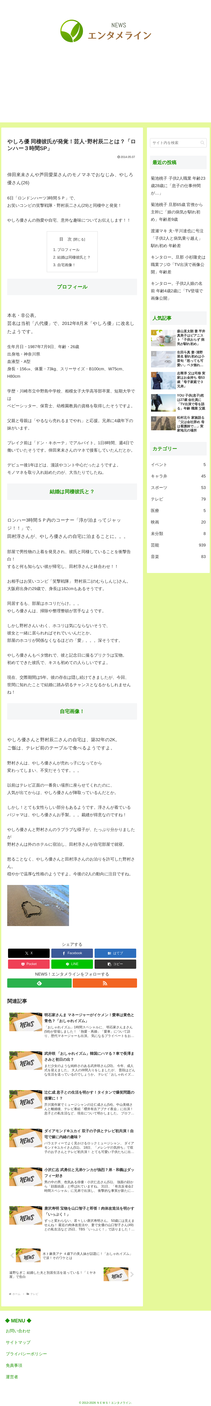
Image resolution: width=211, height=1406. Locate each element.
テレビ (178, 499)
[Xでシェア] (29, 952)
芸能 (178, 545)
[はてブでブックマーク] (115, 952)
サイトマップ (18, 1339)
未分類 (178, 533)
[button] (115, 963)
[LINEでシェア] (72, 963)
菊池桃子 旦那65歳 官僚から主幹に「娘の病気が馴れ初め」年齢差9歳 (177, 212)
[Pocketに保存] (29, 963)
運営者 (12, 1374)
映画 (178, 522)
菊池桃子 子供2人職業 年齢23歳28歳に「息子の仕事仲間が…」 (178, 185)
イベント (178, 464)
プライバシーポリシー (26, 1351)
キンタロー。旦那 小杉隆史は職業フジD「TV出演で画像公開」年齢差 (178, 264)
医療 (178, 510)
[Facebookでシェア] (72, 952)
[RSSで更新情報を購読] (105, 982)
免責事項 (14, 1362)
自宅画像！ (66, 264)
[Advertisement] (105, 93)
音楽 (178, 556)
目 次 (65, 239)
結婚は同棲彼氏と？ (74, 257)
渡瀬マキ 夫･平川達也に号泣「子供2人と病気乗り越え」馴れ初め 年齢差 (177, 238)
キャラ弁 (178, 476)
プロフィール (68, 249)
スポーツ (178, 487)
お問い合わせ (18, 1328)
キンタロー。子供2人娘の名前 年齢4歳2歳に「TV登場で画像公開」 (177, 290)
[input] (178, 142)
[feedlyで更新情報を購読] (39, 982)
